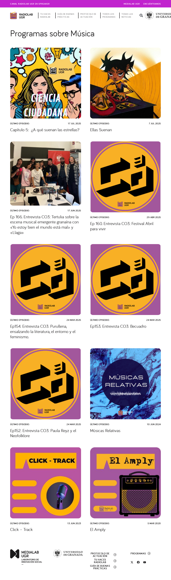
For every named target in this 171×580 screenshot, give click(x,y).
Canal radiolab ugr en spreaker (30, 3)
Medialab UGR (132, 3)
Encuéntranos (152, 3)
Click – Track (21, 529)
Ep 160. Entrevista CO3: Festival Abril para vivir (121, 226)
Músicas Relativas (105, 430)
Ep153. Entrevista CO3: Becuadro (118, 326)
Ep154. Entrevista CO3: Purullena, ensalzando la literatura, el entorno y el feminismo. (42, 331)
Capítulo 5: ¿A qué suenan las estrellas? (44, 129)
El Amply (98, 529)
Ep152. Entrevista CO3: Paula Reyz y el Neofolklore (43, 433)
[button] (141, 16)
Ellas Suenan (101, 129)
